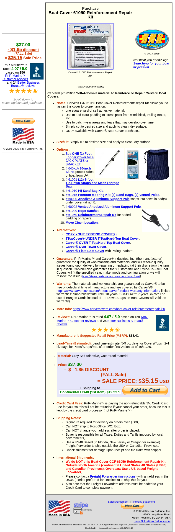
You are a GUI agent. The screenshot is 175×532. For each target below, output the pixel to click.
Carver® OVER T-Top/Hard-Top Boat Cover (98, 242)
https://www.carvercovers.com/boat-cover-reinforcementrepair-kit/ (119, 309)
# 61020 (82, 211)
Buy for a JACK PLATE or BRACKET (80, 159)
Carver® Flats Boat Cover (85, 251)
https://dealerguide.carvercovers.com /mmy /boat (111, 276)
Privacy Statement (144, 501)
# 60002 (103, 206)
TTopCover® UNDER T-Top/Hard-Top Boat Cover (102, 238)
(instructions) (113, 476)
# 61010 (84, 191)
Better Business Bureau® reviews (25, 84)
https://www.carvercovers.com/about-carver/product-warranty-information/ (108, 291)
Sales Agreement (118, 501)
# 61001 (92, 183)
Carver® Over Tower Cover (86, 247)
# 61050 (91, 215)
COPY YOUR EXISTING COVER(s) (91, 234)
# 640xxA (78, 170)
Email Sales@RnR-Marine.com (152, 520)
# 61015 (112, 195)
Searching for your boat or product (151, 65)
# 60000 (97, 199)
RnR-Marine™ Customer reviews (15, 77)
